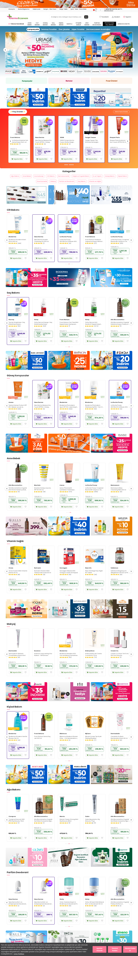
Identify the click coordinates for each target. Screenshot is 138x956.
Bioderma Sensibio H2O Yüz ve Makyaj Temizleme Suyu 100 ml (94, 660)
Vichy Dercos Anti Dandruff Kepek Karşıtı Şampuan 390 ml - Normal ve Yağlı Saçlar (120, 329)
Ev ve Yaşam (109, 179)
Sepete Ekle (16, 162)
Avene (12, 140)
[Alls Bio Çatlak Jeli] (26, 532)
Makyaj (69, 24)
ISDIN (87, 140)
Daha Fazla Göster (120, 114)
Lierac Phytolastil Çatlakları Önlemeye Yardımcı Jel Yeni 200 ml (93, 495)
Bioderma (38, 242)
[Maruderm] (69, 780)
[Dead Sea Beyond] (26, 449)
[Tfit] (69, 697)
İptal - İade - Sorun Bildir (78, 9)
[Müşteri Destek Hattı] (116, 10)
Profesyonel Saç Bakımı (109, 24)
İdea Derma (64, 140)
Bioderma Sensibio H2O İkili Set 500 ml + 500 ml (18, 660)
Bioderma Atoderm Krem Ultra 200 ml (42, 246)
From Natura (40, 140)
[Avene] (69, 51)
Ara (86, 17)
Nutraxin (63, 574)
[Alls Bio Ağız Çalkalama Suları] (69, 863)
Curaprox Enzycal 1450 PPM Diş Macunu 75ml (42, 826)
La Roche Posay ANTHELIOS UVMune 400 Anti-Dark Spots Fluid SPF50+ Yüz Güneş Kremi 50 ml (93, 246)
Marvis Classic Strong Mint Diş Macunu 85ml (94, 826)
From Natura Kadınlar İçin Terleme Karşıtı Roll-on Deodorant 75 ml (44, 144)
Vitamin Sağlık (78, 24)
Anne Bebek (30, 24)
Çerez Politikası (19, 954)
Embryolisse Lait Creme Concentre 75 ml (119, 660)
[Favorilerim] (104, 17)
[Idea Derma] (111, 201)
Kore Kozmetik (44, 186)
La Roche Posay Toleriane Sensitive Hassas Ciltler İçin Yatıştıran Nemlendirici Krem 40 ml (18, 495)
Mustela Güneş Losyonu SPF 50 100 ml (68, 495)
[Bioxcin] (69, 366)
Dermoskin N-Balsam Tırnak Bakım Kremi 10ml (42, 660)
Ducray (37, 325)
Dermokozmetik (124, 24)
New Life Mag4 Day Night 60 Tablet (119, 577)
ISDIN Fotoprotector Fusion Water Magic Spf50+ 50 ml (92, 144)
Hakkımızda (36, 9)
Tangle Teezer (115, 140)
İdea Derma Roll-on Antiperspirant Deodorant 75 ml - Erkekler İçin (43, 909)
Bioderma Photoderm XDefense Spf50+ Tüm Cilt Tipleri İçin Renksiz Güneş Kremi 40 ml (120, 412)
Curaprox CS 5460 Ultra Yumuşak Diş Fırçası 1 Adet (18, 826)
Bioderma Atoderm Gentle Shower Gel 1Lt (43, 743)
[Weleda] (111, 532)
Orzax (36, 574)
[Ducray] (110, 98)
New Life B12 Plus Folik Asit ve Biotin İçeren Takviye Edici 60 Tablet (18, 577)
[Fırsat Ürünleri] (111, 82)
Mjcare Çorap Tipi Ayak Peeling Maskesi (119, 743)
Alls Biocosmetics (15, 242)
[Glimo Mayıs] (26, 863)
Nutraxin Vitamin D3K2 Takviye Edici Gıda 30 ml (68, 577)
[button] (7, 51)
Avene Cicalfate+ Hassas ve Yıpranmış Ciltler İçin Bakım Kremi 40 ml (19, 144)
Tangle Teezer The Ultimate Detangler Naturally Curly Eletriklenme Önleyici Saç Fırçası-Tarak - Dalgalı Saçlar (118, 144)
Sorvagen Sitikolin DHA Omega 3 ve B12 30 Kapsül (94, 577)
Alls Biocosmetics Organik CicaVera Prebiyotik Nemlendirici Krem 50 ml (18, 246)
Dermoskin (38, 657)
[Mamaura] (69, 532)
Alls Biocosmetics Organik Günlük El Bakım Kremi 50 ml (18, 743)
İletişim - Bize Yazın (49, 9)
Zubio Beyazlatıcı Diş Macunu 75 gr (118, 826)
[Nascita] (26, 697)
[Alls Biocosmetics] (69, 201)
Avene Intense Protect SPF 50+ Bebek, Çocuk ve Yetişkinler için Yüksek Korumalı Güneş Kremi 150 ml (43, 412)
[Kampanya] (26, 82)
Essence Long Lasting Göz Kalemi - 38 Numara (69, 660)
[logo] (17, 17)
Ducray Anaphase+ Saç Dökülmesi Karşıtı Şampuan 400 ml (42, 329)
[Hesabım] (116, 17)
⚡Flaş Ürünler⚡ (19, 113)
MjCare (113, 739)
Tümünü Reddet (115, 949)
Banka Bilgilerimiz (23, 9)
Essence (63, 657)
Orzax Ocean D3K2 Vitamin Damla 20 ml (43, 577)
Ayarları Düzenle (99, 949)
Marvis (87, 822)
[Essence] (111, 697)
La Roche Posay (91, 242)
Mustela (63, 491)
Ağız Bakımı (87, 24)
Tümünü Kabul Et (130, 949)
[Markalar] (69, 82)
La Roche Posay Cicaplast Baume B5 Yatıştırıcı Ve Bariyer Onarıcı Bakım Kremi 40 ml (120, 495)
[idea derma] (69, 449)
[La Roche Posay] (111, 283)
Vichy (11, 325)
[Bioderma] (69, 283)
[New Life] (111, 615)
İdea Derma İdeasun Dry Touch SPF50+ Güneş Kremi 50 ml (68, 144)
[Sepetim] (127, 17)
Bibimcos (88, 739)
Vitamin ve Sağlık (107, 186)
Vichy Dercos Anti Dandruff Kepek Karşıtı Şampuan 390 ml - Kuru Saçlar (17, 329)
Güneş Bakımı (45, 24)
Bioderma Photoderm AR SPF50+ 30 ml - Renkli (17, 412)
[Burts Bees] (26, 780)
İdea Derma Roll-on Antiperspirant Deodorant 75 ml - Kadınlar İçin (69, 909)
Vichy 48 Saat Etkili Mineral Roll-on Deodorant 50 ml (120, 909)
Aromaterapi (41, 179)
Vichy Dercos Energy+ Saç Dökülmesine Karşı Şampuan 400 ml (69, 329)
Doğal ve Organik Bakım (90, 179)
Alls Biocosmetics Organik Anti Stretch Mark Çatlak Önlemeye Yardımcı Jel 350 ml (43, 495)
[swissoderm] (69, 98)
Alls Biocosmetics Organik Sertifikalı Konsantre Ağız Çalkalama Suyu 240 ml (69, 826)
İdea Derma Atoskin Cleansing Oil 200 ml (67, 246)
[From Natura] (26, 201)
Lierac (87, 491)
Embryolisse (115, 657)
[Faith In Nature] (111, 780)
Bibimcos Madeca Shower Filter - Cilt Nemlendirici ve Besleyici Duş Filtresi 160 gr (94, 743)
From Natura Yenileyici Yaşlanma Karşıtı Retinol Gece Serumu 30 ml (119, 246)
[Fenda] (111, 366)
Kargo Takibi (63, 9)
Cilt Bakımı (37, 24)
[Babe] (111, 449)
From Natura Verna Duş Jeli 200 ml (68, 743)
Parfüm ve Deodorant (73, 186)
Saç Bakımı (53, 24)
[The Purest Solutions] (27, 98)
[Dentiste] (111, 863)
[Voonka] (26, 615)
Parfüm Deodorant (96, 24)
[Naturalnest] (69, 615)
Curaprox (12, 822)
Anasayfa (12, 9)
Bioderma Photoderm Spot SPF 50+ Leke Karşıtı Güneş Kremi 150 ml (94, 412)
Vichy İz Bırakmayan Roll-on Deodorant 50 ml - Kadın (17, 909)
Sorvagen (89, 574)
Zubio (113, 822)
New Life (12, 574)
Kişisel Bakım (61, 24)
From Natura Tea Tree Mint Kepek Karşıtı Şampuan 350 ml (94, 329)
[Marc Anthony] (26, 366)
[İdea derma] (69, 4)
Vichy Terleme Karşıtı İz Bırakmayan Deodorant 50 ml (94, 909)
